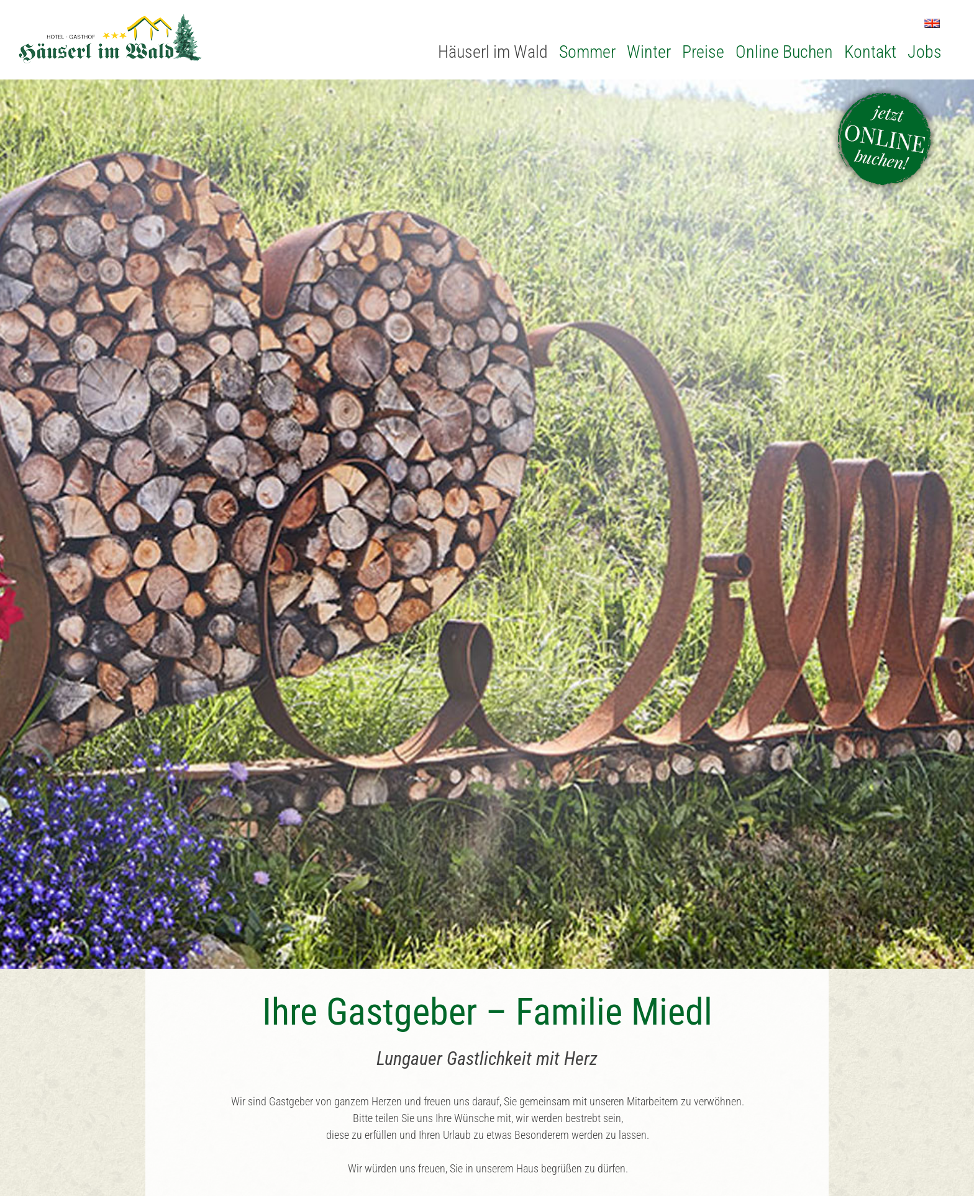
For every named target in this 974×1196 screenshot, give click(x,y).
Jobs (925, 52)
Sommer (587, 52)
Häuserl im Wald (493, 52)
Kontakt (870, 52)
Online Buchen (784, 52)
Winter (649, 52)
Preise (703, 52)
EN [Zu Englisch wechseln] (932, 23)
